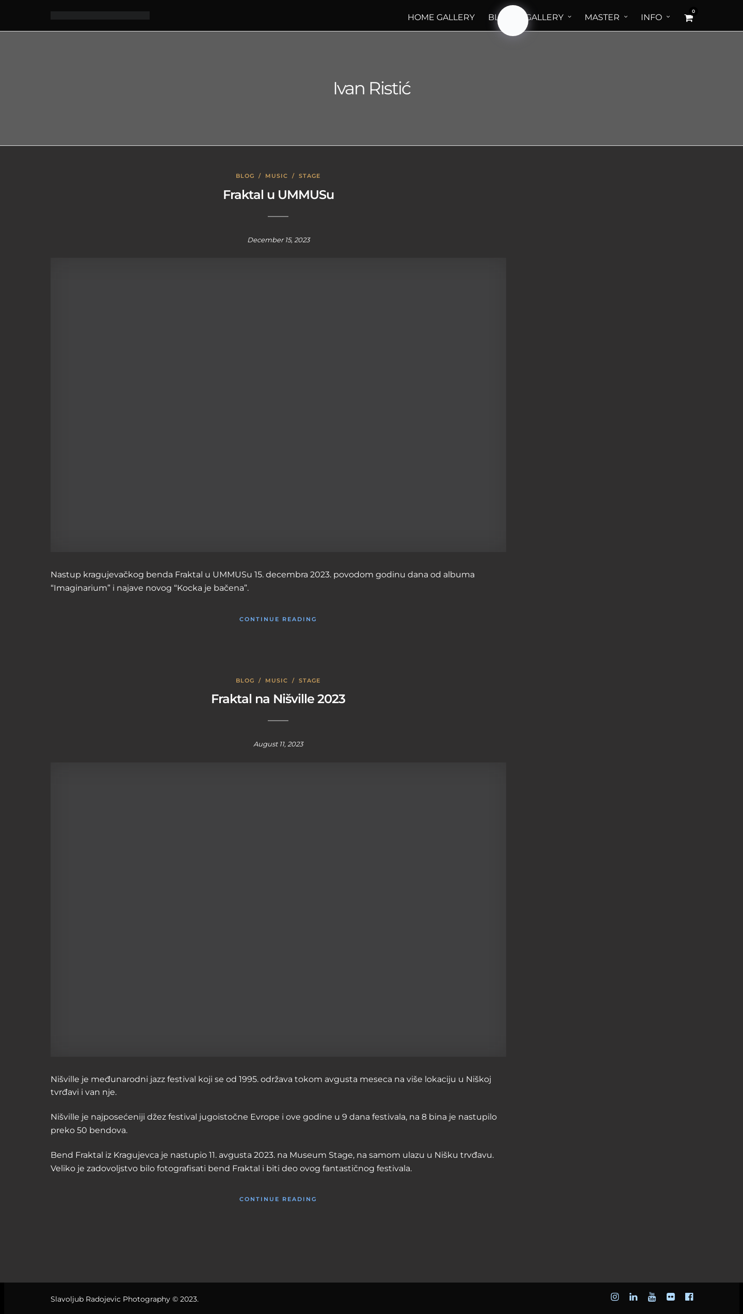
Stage (309, 175)
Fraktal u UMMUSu (278, 194)
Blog (245, 175)
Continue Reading (278, 619)
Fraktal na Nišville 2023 (278, 698)
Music (276, 175)
